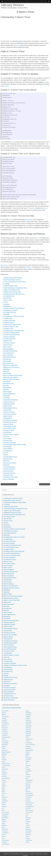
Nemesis (4, 793)
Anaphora (4, 720)
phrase (17, 45)
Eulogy (4, 757)
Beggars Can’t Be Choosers (11, 367)
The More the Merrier (9, 469)
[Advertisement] (25, 29)
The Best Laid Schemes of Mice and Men (14, 444)
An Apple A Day (7, 318)
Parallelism (5, 801)
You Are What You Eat (9, 428)
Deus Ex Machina (30, 744)
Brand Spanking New (9, 393)
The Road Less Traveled (10, 420)
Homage (28, 769)
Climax (4, 739)
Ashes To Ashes (7, 345)
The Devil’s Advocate (9, 473)
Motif (27, 789)
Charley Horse (7, 410)
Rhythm (4, 821)
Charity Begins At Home (10, 408)
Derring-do (6, 465)
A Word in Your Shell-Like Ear (11, 290)
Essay (3, 756)
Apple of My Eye (8, 416)
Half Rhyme (5, 769)
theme (44, 208)
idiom (36, 238)
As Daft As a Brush (8, 322)
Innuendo (28, 776)
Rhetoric (4, 819)
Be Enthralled (7, 359)
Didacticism (29, 748)
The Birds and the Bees (10, 422)
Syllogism (28, 829)
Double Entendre (6, 752)
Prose (27, 814)
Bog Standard (7, 387)
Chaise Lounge (7, 406)
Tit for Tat (6, 436)
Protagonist (5, 816)
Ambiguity (28, 714)
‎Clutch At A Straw (8, 424)
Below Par (6, 371)
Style (3, 827)
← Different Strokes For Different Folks (9, 484)
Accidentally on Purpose (10, 310)
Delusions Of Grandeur (9, 463)
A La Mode (6, 283)
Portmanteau (29, 812)
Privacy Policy (39, 853)
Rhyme (27, 819)
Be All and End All (8, 353)
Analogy (4, 718)
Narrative (28, 791)
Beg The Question (8, 363)
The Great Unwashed (9, 467)
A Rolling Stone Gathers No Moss (12, 277)
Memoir (4, 786)
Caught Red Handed (9, 404)
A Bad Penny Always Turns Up (12, 279)
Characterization (6, 737)
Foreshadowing (6, 765)
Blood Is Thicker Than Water (11, 379)
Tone (3, 838)
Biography (28, 731)
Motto (3, 791)
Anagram (28, 716)
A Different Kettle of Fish (10, 285)
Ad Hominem (5, 711)
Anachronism (5, 716)
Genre (3, 767)
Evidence (4, 759)
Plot (3, 808)
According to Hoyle (8, 296)
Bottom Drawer (7, 391)
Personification (30, 806)
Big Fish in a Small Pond (10, 365)
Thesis (27, 836)
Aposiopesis (29, 726)
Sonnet (27, 825)
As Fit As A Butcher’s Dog (10, 326)
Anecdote (28, 720)
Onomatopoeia (30, 795)
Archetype (4, 729)
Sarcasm (28, 821)
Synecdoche (29, 831)
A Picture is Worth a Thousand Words (14, 308)
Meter (3, 787)
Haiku (27, 767)
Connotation (5, 742)
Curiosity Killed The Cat (10, 456)
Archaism (28, 727)
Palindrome (29, 797)
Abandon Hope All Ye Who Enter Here (14, 294)
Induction (28, 774)
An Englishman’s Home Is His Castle (13, 316)
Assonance (5, 731)
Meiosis (28, 784)
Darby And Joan (7, 458)
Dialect (4, 746)
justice (6, 93)
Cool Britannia (7, 446)
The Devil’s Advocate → (44, 484)
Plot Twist (28, 808)
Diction (4, 748)
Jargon (4, 780)
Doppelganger (29, 750)
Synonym (28, 832)
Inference (4, 776)
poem (11, 142)
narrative (6, 86)
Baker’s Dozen (7, 347)
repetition (32, 208)
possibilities (28, 267)
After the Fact (7, 298)
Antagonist (5, 722)
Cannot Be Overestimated (10, 399)
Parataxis (28, 801)
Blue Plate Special (8, 383)
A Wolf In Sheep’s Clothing (10, 434)
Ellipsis (27, 752)
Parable (4, 799)
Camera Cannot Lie (8, 402)
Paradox (28, 799)
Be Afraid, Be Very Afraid (10, 351)
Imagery (4, 774)
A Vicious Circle (7, 440)
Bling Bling (6, 369)
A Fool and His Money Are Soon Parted (14, 281)
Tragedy (28, 838)
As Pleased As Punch (9, 338)
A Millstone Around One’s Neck (12, 292)
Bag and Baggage (8, 349)
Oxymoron (4, 797)
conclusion (5, 265)
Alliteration (28, 712)
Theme (4, 836)
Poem (3, 810)
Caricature (4, 735)
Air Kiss (5, 302)
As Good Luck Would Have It (11, 332)
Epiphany (4, 754)
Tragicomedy (5, 840)
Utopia (27, 842)
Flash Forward (5, 763)
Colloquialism (29, 739)
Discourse (4, 750)
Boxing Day (6, 395)
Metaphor (28, 786)
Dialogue (28, 746)
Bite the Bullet (7, 373)
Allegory (4, 712)
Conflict (28, 741)
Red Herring (5, 817)
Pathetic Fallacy (30, 802)
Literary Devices (12, 5)
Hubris (3, 771)
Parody (4, 802)
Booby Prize (6, 381)
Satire (3, 823)
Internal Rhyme (6, 778)
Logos (3, 784)
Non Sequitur (29, 793)
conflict (47, 82)
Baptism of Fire (7, 340)
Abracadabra (7, 306)
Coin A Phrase (7, 438)
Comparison (5, 741)
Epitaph (28, 754)
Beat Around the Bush (9, 357)
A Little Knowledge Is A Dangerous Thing (15, 288)
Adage (27, 711)
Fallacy (27, 761)
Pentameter (29, 804)
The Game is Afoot (8, 430)
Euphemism (29, 757)
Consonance (29, 742)
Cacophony (5, 733)
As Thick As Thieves (9, 343)
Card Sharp (6, 397)
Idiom (27, 772)
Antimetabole (5, 724)
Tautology (28, 834)
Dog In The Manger (8, 479)
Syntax (4, 834)
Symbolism (5, 831)
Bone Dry (6, 389)
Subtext (28, 827)
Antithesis (28, 724)
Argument (28, 729)
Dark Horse (6, 461)
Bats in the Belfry (8, 355)
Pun (27, 816)
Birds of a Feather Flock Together (12, 375)
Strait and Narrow (8, 471)
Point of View (5, 812)
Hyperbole (4, 772)
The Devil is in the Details (10, 477)
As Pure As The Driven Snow (11, 334)
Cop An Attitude (7, 448)
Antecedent (29, 722)
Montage (28, 787)
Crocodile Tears (7, 450)
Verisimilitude (5, 844)
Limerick (4, 782)
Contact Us (32, 853)
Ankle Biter (6, 314)
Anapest (28, 718)
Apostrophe (5, 727)
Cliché (27, 737)
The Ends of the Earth (9, 442)
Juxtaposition (29, 780)
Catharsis (28, 735)
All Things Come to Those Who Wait (13, 330)
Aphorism (4, 726)
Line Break (28, 782)
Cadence (28, 733)
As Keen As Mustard (9, 336)
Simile (27, 823)
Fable (3, 761)
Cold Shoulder (7, 432)
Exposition (28, 759)
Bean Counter (7, 361)
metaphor (30, 219)
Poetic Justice (29, 810)
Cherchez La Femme (9, 412)
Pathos (4, 804)
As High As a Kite (8, 328)
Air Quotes (6, 304)
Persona (4, 806)
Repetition (28, 817)
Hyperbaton (29, 771)
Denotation (5, 744)
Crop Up (5, 452)
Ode (3, 795)
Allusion (4, 714)
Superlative (5, 829)
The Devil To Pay (8, 475)
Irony (27, 778)
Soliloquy (4, 825)
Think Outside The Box (9, 426)
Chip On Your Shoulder (9, 414)
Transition (4, 842)
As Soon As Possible (9, 320)
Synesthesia (5, 832)
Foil (27, 763)
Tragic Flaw (29, 840)
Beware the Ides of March (10, 377)
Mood (3, 789)
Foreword (28, 765)
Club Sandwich (7, 418)
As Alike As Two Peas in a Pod (12, 324)
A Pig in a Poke (7, 300)
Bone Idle (6, 385)
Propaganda (5, 814)
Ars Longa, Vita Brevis (9, 312)
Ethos (27, 756)
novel (10, 219)
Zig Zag (5, 454)
